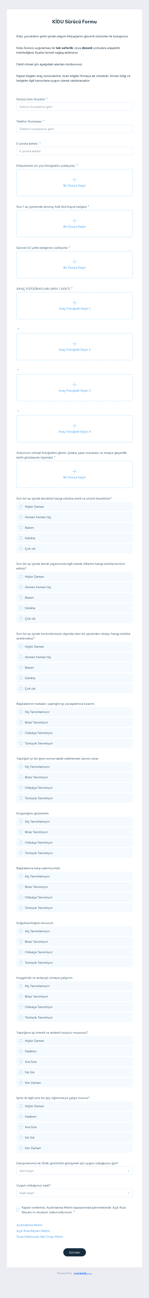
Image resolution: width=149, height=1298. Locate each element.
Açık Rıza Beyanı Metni (33, 1231)
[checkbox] (17, 1209)
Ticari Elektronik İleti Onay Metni (39, 1237)
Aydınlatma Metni (29, 1225)
